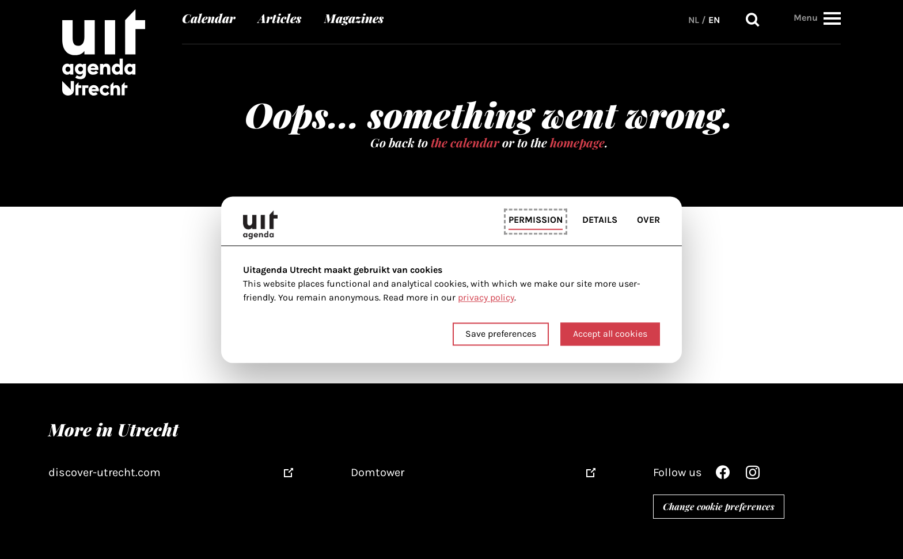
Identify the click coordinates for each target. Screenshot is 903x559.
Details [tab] (599, 220)
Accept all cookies (610, 333)
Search (753, 20)
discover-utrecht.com (104, 472)
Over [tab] (648, 220)
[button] (832, 18)
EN (714, 19)
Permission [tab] (536, 220)
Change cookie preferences (719, 506)
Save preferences (500, 333)
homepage (577, 142)
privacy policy (486, 297)
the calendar (465, 142)
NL (693, 19)
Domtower (377, 472)
